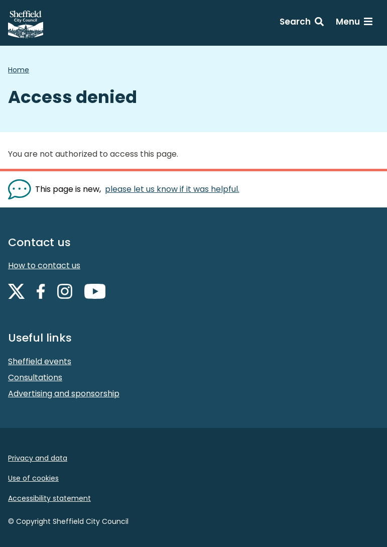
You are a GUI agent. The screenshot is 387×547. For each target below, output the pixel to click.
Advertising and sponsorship (63, 393)
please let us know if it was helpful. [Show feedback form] (172, 189)
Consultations (35, 377)
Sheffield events (39, 361)
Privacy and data (37, 458)
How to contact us (44, 265)
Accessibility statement (49, 498)
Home (18, 70)
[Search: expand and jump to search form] (302, 23)
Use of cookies (33, 478)
